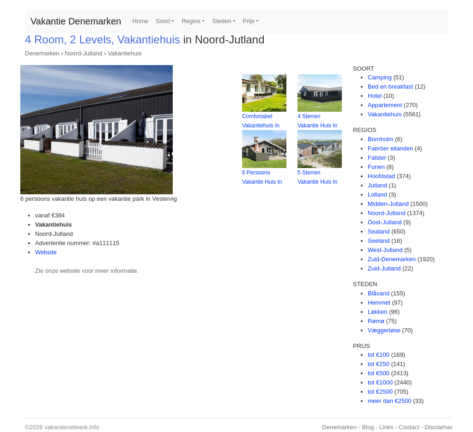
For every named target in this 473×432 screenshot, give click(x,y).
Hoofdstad (381, 176)
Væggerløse (384, 330)
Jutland (377, 185)
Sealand (379, 231)
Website (46, 252)
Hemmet (379, 302)
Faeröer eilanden (390, 148)
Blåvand (378, 293)
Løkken (378, 311)
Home (140, 21)
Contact (409, 427)
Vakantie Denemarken (75, 21)
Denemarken (42, 53)
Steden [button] (221, 21)
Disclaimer (438, 427)
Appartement (385, 105)
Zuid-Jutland (384, 268)
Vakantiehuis (124, 53)
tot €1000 (380, 382)
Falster (377, 157)
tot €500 (378, 373)
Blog (368, 427)
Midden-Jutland (388, 203)
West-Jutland (385, 249)
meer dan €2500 (390, 400)
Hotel (375, 95)
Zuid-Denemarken (392, 259)
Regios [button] (191, 21)
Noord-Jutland (84, 53)
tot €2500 (380, 391)
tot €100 (378, 354)
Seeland (379, 240)
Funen (376, 166)
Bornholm (381, 139)
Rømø (376, 321)
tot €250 (378, 363)
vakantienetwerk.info (71, 427)
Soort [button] (163, 21)
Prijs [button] (249, 21)
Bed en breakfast (390, 86)
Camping (380, 77)
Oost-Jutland (385, 222)
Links (386, 427)
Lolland (377, 194)
